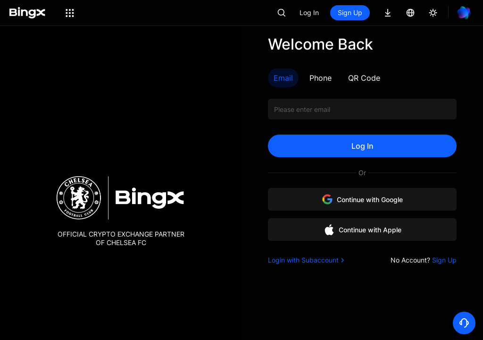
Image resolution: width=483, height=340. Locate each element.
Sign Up (350, 12)
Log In (309, 12)
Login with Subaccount (307, 260)
